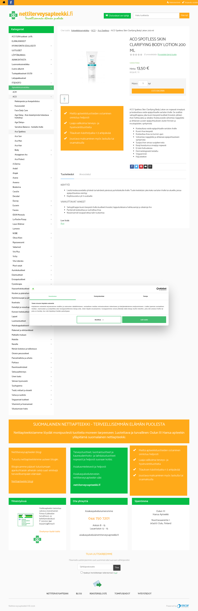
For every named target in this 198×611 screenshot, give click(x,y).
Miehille (15, 339)
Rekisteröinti (175, 2)
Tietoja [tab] (145, 296)
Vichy (15, 256)
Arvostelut (85, 174)
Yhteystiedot (138, 591)
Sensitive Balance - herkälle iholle (29, 127)
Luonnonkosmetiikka (20, 64)
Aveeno (16, 182)
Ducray (16, 201)
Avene (15, 178)
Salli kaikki (144, 319)
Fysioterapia (17, 284)
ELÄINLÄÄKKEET (19, 41)
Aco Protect (19, 159)
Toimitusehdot (119, 591)
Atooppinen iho (21, 154)
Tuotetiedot (67, 174)
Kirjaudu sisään (191, 2)
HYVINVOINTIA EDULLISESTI (24, 46)
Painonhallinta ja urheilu (22, 358)
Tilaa (117, 566)
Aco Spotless (20, 131)
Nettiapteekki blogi (22, 481)
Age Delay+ (19, 122)
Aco (62, 223)
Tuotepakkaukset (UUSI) (22, 73)
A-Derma (16, 164)
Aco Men (18, 141)
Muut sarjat (17, 265)
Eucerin (16, 205)
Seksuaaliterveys (19, 372)
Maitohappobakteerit (20, 325)
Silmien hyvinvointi (20, 381)
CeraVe (16, 191)
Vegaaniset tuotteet (20, 399)
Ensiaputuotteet (18, 279)
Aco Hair (18, 145)
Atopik (15, 173)
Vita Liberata (18, 261)
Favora (15, 210)
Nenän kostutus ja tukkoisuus (24, 349)
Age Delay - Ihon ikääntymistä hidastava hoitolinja (32, 116)
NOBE (15, 233)
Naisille (15, 344)
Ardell (15, 168)
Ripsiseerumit (18, 242)
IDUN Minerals (19, 215)
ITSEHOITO (16, 83)
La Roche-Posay (19, 219)
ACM (15, 92)
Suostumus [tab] (53, 296)
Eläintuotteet (17, 275)
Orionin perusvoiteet (20, 353)
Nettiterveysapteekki (64, 591)
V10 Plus (16, 251)
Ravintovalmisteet (19, 367)
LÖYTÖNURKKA (18, 55)
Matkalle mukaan (19, 335)
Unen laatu (16, 376)
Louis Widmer (18, 224)
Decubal (16, 196)
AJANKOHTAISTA (19, 60)
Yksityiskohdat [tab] (99, 296)
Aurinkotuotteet (18, 270)
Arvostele (167, 54)
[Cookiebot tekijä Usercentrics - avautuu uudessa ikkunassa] (152, 289)
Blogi (82, 591)
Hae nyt (184, 15)
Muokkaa (99, 319)
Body (17, 150)
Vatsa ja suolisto (19, 395)
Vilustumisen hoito (20, 409)
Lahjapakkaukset (19, 78)
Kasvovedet (20, 106)
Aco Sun (18, 136)
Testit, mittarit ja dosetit (22, 390)
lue (115, 571)
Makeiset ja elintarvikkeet (22, 330)
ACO (15, 96)
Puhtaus (15, 362)
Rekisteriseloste (98, 591)
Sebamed (17, 247)
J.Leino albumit (18, 69)
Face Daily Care (21, 110)
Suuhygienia (17, 385)
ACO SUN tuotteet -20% (22, 36)
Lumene (16, 228)
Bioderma (17, 187)
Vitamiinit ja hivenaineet (22, 404)
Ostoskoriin (157, 91)
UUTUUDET (17, 50)
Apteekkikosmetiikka (20, 87)
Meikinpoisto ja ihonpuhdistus (27, 101)
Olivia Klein (17, 238)
